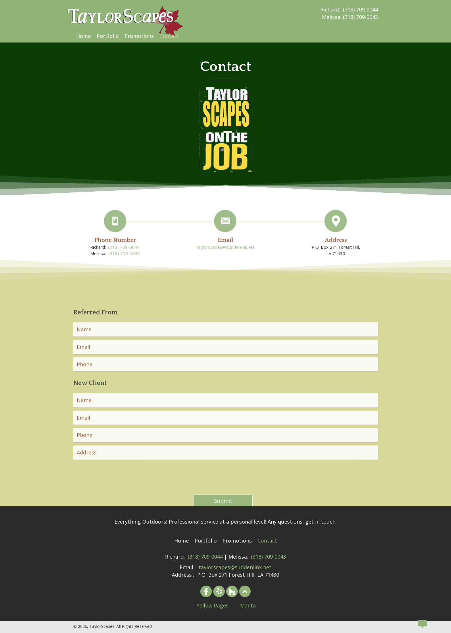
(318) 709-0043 (360, 16)
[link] (83, 36)
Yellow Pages (213, 605)
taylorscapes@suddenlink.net (225, 259)
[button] (206, 591)
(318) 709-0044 (360, 9)
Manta (248, 605)
